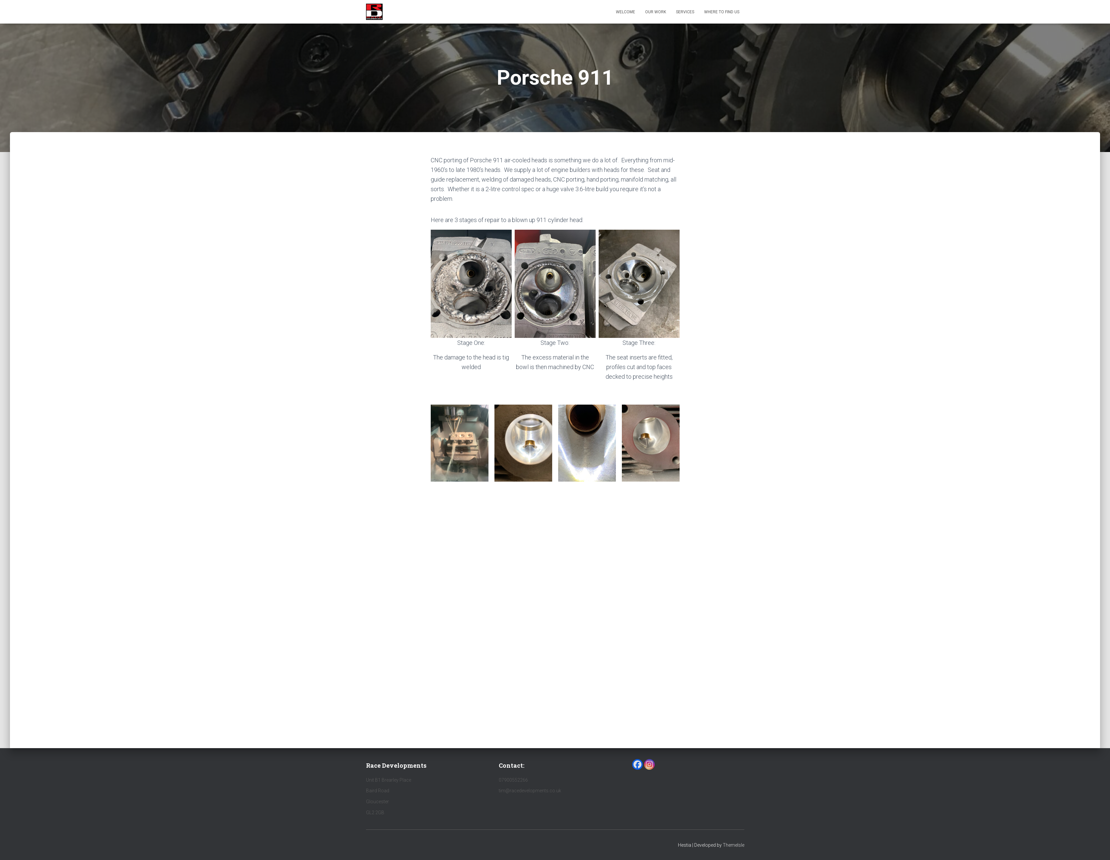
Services (685, 12)
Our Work (655, 12)
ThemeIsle (733, 845)
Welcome (625, 12)
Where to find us (721, 12)
